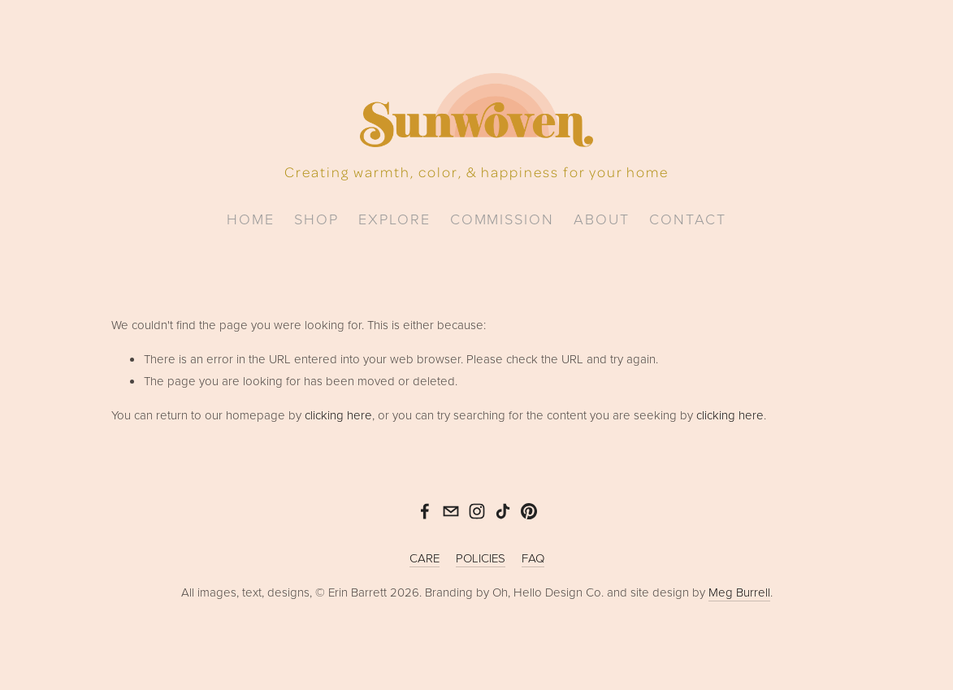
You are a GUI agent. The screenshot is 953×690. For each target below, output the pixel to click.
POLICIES (480, 557)
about (602, 218)
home (251, 218)
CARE (424, 557)
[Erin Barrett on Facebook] (425, 511)
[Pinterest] (529, 511)
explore (394, 218)
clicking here (338, 414)
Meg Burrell (739, 592)
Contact (687, 218)
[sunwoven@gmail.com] (451, 511)
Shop (316, 218)
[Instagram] (477, 511)
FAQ (533, 557)
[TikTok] (503, 511)
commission (502, 218)
